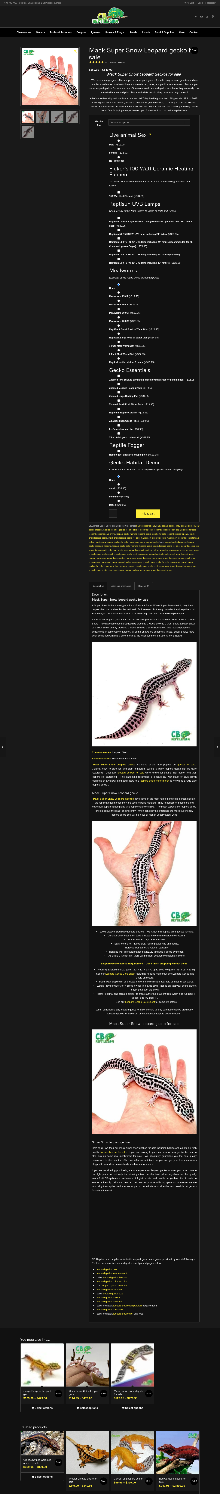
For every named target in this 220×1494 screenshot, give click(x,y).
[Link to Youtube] (201, 17)
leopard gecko (146, 530)
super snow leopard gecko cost (143, 566)
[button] (74, 51)
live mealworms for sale (113, 1152)
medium (119, 496)
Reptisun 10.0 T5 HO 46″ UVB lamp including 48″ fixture (145, 262)
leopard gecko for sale (186, 530)
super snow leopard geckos (126, 570)
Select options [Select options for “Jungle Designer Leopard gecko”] (42, 1408)
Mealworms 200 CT (125, 321)
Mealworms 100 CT (125, 312)
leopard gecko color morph (154, 780)
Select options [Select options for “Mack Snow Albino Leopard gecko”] (87, 1408)
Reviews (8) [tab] (143, 586)
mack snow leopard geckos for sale (168, 558)
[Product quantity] (113, 513)
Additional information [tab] (121, 586)
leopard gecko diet (123, 1313)
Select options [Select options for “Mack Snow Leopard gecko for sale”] (132, 1408)
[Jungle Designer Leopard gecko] (217, 747)
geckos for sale (186, 764)
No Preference (116, 161)
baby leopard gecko (165, 526)
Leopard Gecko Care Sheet (120, 973)
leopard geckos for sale (177, 534)
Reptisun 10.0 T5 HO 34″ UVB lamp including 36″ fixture (144, 254)
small (117, 488)
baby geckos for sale (145, 526)
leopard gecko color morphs (125, 546)
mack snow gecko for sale (181, 550)
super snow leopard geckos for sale (156, 570)
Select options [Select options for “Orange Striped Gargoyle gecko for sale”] (42, 1477)
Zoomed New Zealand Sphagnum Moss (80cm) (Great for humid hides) (152, 379)
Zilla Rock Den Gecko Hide (129, 420)
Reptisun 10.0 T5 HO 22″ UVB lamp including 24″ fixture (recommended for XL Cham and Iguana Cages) (151, 244)
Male (117, 144)
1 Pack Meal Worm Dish (127, 345)
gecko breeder (95, 530)
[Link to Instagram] (207, 17)
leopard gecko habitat (108, 1297)
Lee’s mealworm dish (126, 429)
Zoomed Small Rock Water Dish (131, 404)
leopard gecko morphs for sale (152, 534)
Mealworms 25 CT (124, 296)
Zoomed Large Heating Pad (129, 396)
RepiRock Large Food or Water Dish (134, 337)
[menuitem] (189, 3)
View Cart (189, 3)
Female (118, 152)
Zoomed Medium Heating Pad (130, 388)
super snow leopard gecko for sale (174, 566)
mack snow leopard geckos (153, 538)
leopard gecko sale (118, 550)
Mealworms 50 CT (124, 304)
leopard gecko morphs (126, 534)
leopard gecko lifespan (114, 1277)
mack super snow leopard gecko (144, 542)
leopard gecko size (112, 1293)
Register (211, 3)
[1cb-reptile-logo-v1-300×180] (110, 16)
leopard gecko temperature (127, 1305)
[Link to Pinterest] (213, 17)
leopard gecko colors (148, 546)
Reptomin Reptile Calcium (128, 412)
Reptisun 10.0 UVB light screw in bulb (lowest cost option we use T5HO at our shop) (150, 223)
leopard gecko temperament (112, 1273)
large (117, 504)
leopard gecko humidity (109, 1301)
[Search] (203, 32)
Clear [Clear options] (196, 526)
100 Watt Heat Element (126, 196)
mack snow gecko (159, 550)
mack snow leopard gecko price (110, 558)
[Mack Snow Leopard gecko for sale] (3, 747)
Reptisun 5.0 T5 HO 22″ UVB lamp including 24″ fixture (144, 234)
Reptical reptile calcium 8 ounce (131, 362)
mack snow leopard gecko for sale (124, 538)
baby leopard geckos (185, 526)
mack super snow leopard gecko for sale (150, 562)
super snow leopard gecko (116, 566)
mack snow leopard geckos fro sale (112, 542)
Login (200, 3)
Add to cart (148, 513)
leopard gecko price (190, 546)
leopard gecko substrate (110, 1309)
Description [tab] (98, 586)
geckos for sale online (129, 530)
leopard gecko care (107, 1269)
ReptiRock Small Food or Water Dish (134, 329)
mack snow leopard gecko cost (122, 554)
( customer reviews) (115, 62)
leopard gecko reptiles (99, 550)
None (112, 288)
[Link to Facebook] (196, 17)
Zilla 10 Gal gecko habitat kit (130, 437)
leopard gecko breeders (175, 542)
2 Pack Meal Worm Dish (127, 354)
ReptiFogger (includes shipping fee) (134, 454)
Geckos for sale (110, 530)
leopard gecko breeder (164, 530)
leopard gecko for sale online (102, 534)
